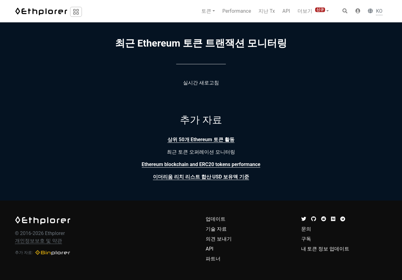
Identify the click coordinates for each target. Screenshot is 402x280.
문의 (306, 229)
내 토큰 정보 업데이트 (325, 249)
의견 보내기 (219, 239)
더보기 (311, 10)
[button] (358, 11)
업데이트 (216, 219)
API (286, 11)
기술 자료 (216, 229)
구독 (306, 239)
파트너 (213, 259)
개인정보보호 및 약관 (38, 241)
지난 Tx (266, 11)
